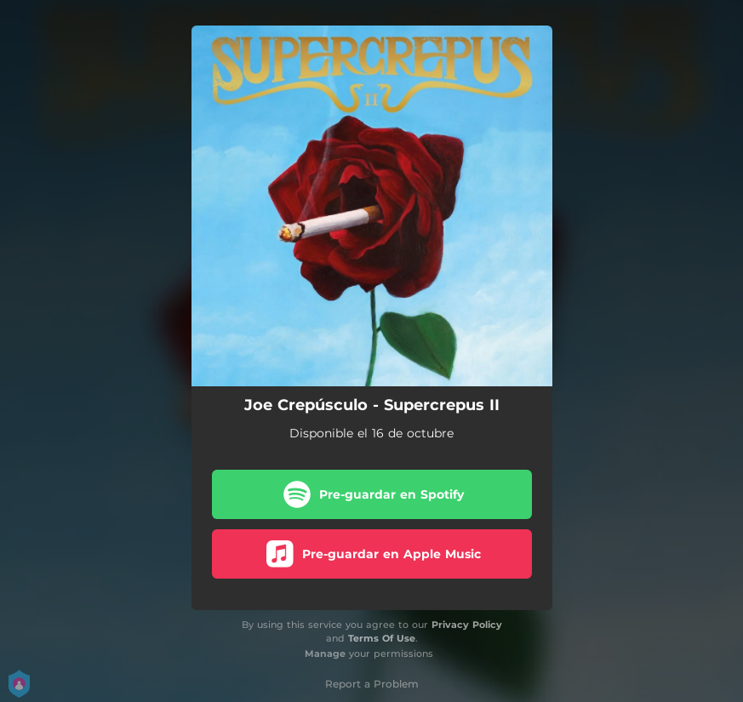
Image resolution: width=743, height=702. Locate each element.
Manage (325, 653)
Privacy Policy (467, 625)
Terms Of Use (381, 638)
